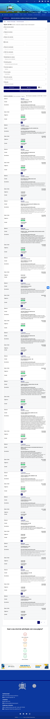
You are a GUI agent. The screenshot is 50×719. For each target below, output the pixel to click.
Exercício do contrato (9, 27)
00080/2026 (23, 228)
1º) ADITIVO (23, 257)
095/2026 (22, 98)
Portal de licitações (20, 21)
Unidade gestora (8, 62)
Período (6, 42)
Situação (6, 82)
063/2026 (22, 409)
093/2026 (22, 175)
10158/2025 (23, 520)
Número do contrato (8, 37)
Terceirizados (7, 72)
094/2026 (22, 149)
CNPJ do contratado (8, 52)
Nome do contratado (8, 47)
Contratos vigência (8, 67)
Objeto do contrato (8, 32)
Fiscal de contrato (8, 77)
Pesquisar (11, 87)
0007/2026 (23, 569)
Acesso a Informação (11, 21)
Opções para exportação (25, 90)
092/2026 (22, 201)
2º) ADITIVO (23, 283)
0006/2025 (23, 596)
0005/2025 (23, 543)
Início (5, 21)
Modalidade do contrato (9, 57)
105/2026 (22, 125)
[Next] (41, 622)
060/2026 (22, 381)
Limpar (29, 87)
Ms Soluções (20, 717)
